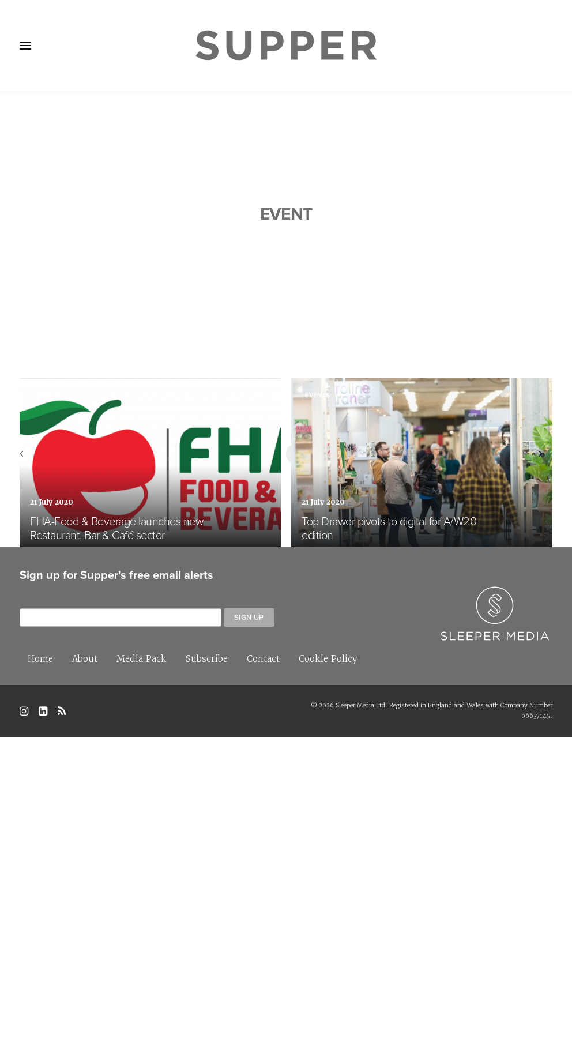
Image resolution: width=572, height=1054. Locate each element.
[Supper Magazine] (286, 45)
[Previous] (35, 774)
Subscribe (207, 975)
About (84, 975)
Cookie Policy (328, 975)
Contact (263, 975)
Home (40, 975)
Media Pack (141, 975)
